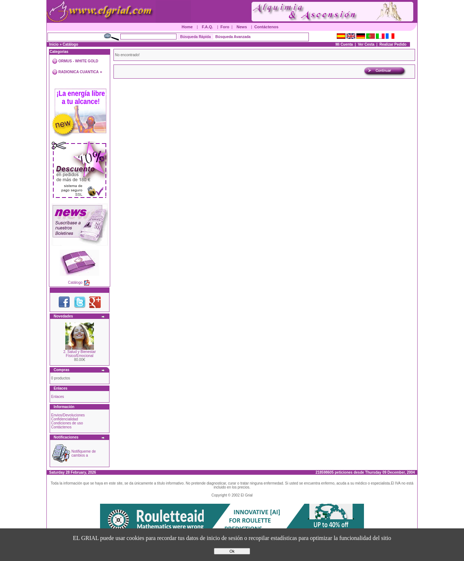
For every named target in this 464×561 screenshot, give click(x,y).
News (242, 27)
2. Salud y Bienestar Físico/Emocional (79, 354)
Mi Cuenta (344, 44)
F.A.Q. (207, 27)
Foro (224, 27)
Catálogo (70, 44)
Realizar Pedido (393, 44)
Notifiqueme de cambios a (83, 453)
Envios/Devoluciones (68, 415)
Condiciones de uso (67, 423)
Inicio (54, 44)
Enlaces (57, 397)
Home (187, 27)
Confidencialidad (64, 419)
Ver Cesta (366, 44)
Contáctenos (266, 27)
